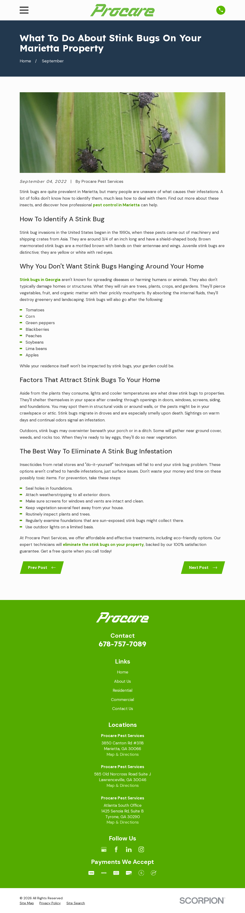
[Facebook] (116, 849)
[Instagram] (141, 849)
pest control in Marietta (116, 205)
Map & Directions (122, 754)
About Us (122, 681)
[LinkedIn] (129, 849)
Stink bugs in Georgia (40, 279)
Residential (122, 690)
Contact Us (122, 708)
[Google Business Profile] (104, 849)
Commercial (122, 699)
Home (122, 672)
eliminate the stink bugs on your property (103, 544)
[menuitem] (27, 903)
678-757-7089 (122, 643)
